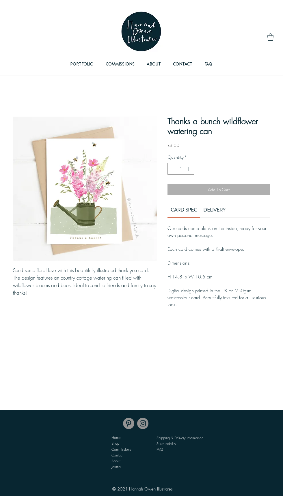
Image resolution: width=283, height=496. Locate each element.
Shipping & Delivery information (180, 437)
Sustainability (166, 443)
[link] (270, 37)
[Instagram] (142, 423)
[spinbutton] (180, 168)
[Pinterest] (128, 423)
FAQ (160, 449)
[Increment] (189, 168)
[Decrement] (172, 168)
